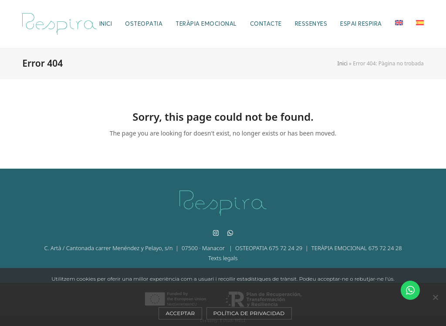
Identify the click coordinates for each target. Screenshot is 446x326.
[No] (435, 297)
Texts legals (222, 258)
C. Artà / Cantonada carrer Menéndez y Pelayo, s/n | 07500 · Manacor (135, 248)
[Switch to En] (399, 24)
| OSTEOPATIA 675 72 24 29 (264, 248)
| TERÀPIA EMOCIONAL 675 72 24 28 (352, 248)
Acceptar (180, 313)
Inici (343, 63)
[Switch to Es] (419, 24)
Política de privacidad (249, 313)
